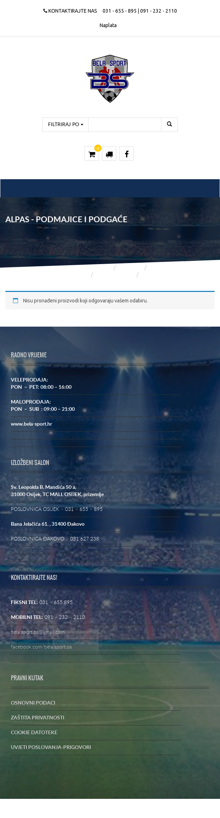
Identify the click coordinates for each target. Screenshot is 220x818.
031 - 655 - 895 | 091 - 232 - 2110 (140, 11)
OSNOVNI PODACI (33, 703)
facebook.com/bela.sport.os (41, 647)
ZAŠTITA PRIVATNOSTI (37, 717)
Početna (100, 267)
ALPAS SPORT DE (115, 274)
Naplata (108, 25)
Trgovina (130, 267)
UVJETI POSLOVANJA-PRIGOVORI (51, 747)
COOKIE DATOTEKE (34, 732)
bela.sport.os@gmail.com (38, 632)
